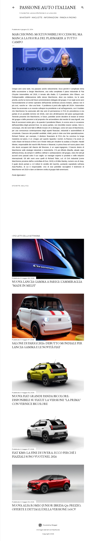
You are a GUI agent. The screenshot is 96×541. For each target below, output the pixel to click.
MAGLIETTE (37, 17)
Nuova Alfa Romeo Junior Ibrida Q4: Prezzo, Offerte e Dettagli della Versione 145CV (46, 507)
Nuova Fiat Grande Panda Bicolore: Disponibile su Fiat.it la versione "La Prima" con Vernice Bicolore (46, 400)
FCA (26, 186)
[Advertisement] (48, 211)
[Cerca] (82, 6)
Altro (23, 186)
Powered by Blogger (48, 525)
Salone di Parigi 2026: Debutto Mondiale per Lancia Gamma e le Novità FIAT (47, 345)
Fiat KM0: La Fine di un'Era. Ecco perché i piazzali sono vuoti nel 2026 (44, 454)
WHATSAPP (25, 17)
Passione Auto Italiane (48, 7)
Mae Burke (56, 530)
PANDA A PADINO (68, 17)
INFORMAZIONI (51, 17)
